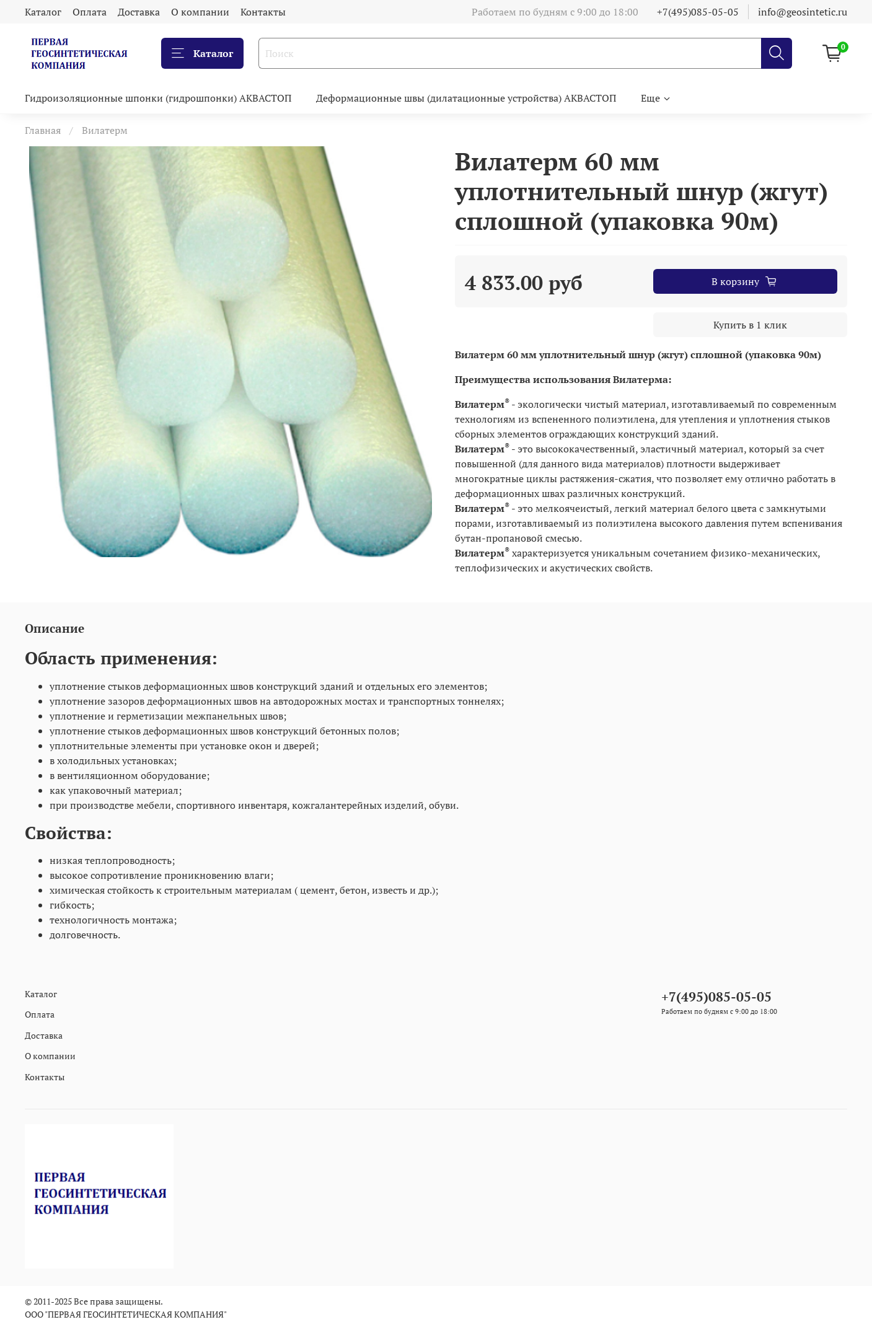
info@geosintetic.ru (802, 12)
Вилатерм (105, 130)
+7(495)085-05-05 (698, 12)
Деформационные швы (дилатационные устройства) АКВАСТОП (466, 98)
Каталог (43, 12)
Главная (43, 130)
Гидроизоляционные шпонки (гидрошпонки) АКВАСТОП (158, 98)
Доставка (139, 12)
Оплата (90, 12)
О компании (200, 12)
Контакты (263, 12)
